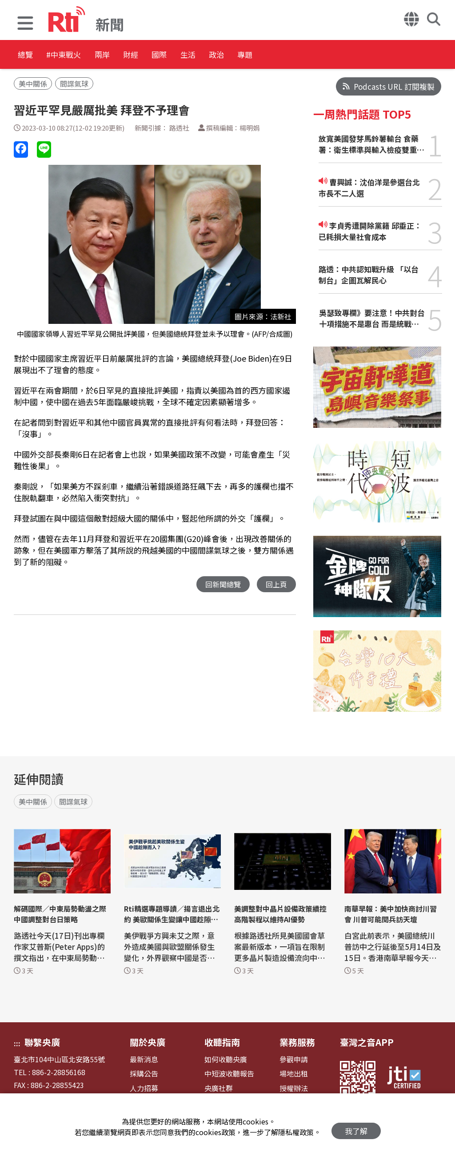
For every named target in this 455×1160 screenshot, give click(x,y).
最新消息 (144, 1059)
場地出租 (293, 1073)
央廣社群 (218, 1088)
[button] (25, 24)
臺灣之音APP (367, 1042)
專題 (330, 55)
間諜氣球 (74, 83)
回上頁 (275, 584)
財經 (170, 55)
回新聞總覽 (220, 584)
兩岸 (130, 55)
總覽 (27, 55)
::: (17, 1043)
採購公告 (144, 1073)
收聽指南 (222, 1042)
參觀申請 (293, 1059)
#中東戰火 (78, 55)
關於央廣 (147, 1042)
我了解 (356, 1126)
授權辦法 (293, 1088)
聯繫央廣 (42, 1042)
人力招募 (144, 1088)
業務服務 (297, 1042)
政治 (290, 55)
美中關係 (33, 83)
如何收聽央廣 (225, 1059)
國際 (210, 55)
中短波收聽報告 (229, 1073)
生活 (250, 55)
